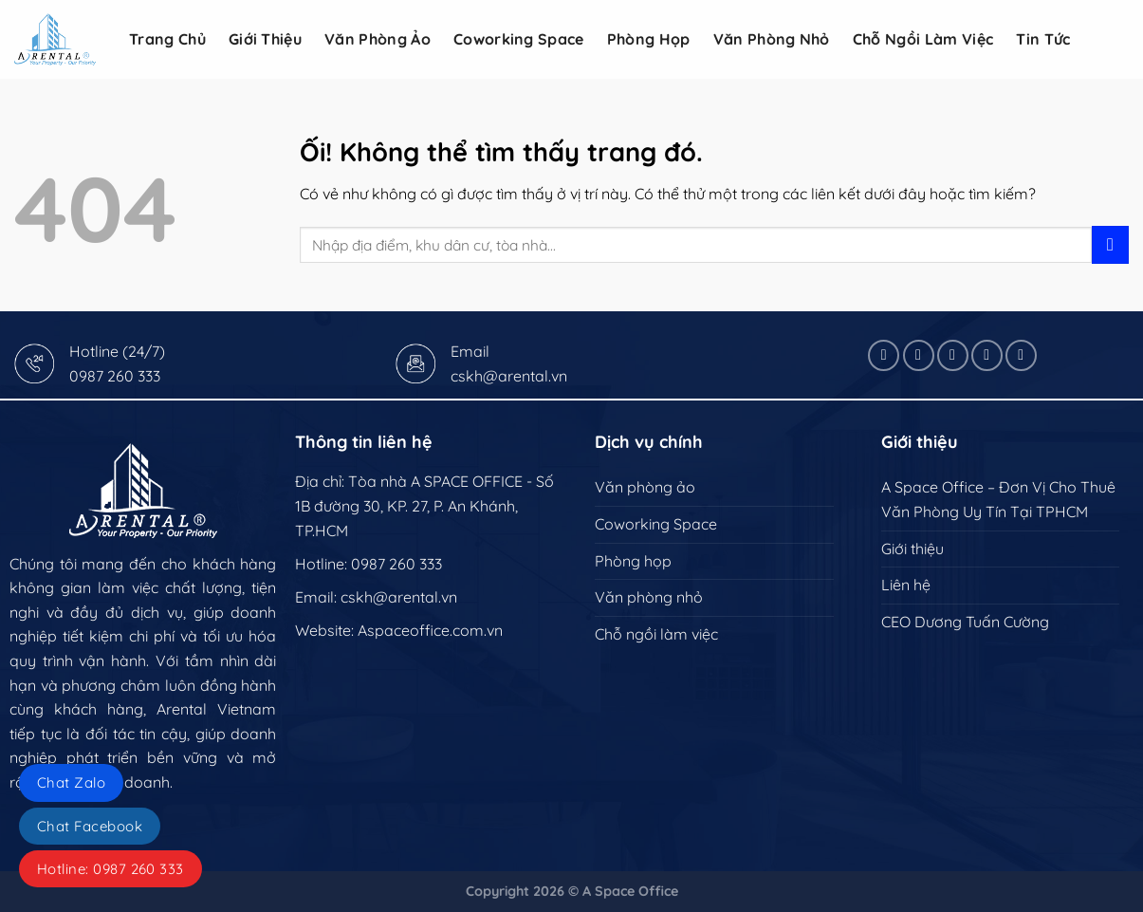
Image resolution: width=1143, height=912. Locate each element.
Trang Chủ (167, 38)
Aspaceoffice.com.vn (430, 630)
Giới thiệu (912, 548)
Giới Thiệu (265, 38)
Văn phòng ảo (377, 38)
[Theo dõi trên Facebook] (883, 355)
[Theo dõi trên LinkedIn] (987, 355)
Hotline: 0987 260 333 (110, 869)
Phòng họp (649, 38)
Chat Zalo (71, 782)
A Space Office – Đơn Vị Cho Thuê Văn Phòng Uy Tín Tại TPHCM (998, 499)
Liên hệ (906, 584)
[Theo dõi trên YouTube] (1021, 355)
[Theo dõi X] (952, 355)
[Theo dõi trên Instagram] (918, 355)
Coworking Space (518, 38)
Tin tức (1043, 38)
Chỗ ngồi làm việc (923, 38)
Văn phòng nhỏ (771, 38)
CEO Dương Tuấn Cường (965, 621)
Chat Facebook (89, 826)
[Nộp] (1110, 244)
